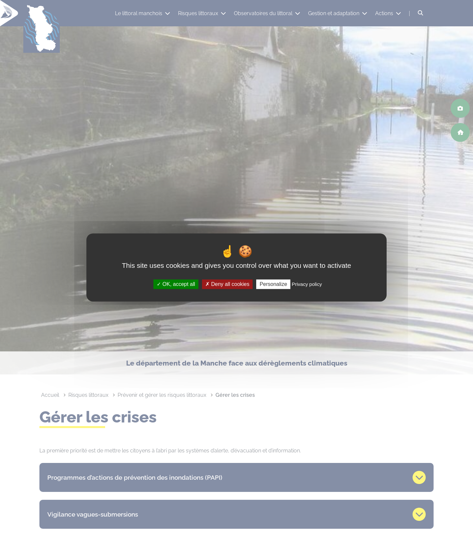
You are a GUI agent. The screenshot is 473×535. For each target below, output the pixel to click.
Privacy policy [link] (307, 284)
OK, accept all (176, 284)
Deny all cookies (227, 284)
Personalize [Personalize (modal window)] (273, 284)
